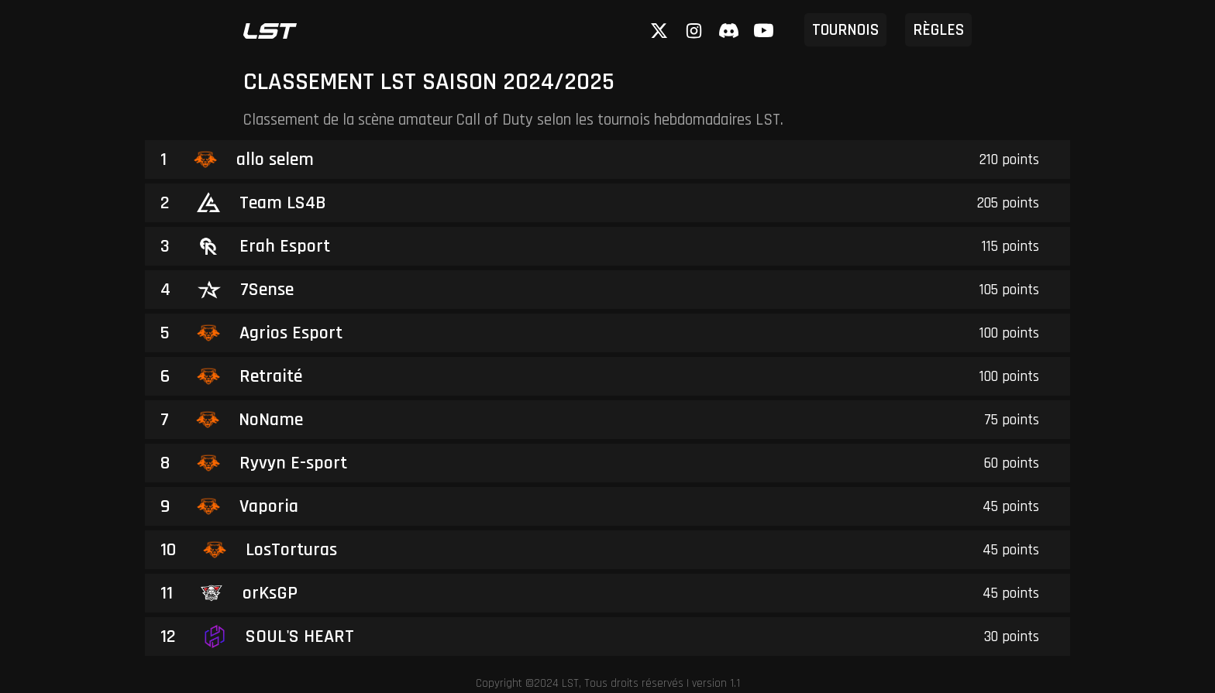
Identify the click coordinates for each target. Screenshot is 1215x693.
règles (938, 29)
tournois (845, 29)
